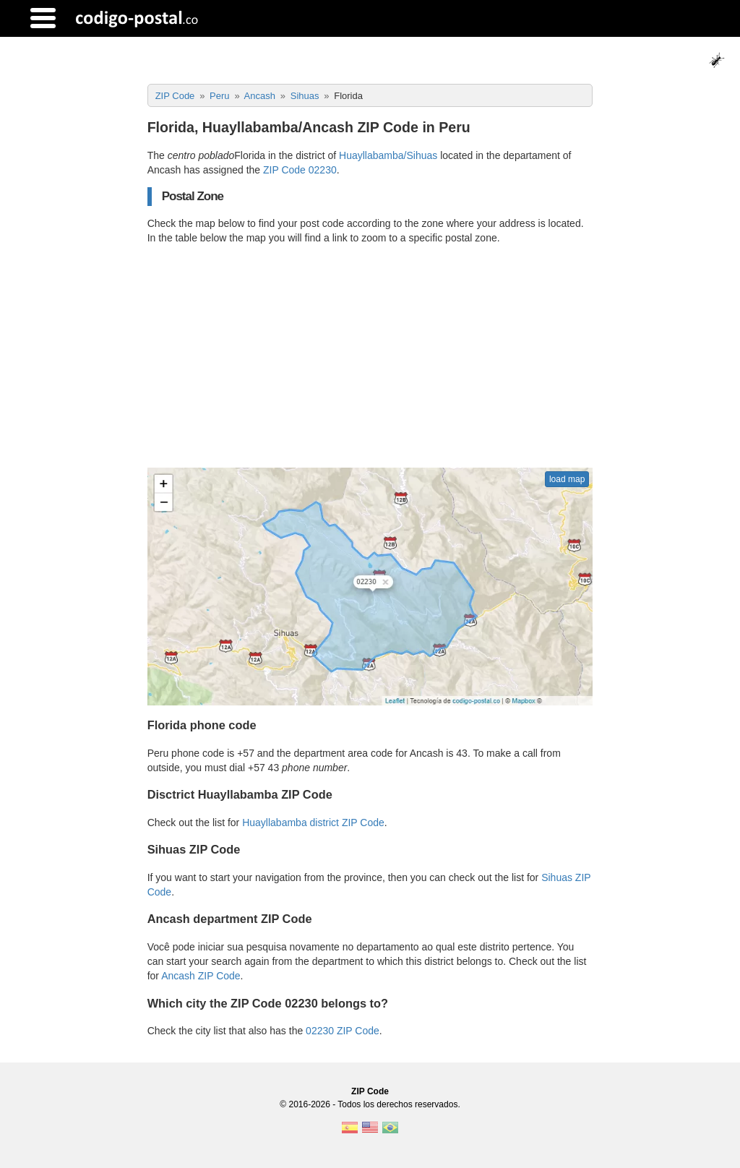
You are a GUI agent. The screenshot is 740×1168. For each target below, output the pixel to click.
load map (567, 479)
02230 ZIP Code (342, 1030)
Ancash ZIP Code (200, 976)
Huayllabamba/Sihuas (388, 155)
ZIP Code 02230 (300, 170)
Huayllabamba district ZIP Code (313, 822)
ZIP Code (370, 1091)
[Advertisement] (370, 356)
